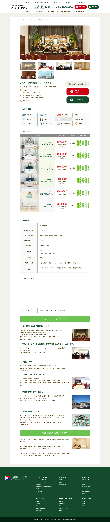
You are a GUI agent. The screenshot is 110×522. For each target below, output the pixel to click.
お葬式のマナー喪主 (63, 508)
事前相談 (38, 503)
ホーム (29, 12)
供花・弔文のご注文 (41, 2)
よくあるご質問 (39, 491)
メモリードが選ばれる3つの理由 (43, 480)
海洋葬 (60, 482)
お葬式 (27, 2)
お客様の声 (65, 12)
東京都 (83, 506)
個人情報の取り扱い (45, 519)
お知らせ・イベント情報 (62, 2)
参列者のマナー (62, 506)
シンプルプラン (85, 489)
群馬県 (83, 501)
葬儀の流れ (38, 506)
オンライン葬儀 (62, 484)
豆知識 (60, 510)
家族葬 (60, 480)
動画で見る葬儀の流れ (41, 508)
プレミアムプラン (86, 482)
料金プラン (40, 12)
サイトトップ (36, 519)
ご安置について (39, 489)
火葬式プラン (85, 493)
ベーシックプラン (86, 486)
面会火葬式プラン (86, 491)
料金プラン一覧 (85, 480)
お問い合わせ (80, 2)
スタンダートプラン (86, 484)
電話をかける (79, 91)
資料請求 (93, 7)
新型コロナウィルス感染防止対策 (43, 486)
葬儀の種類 (38, 510)
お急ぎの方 (81, 7)
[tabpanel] (55, 42)
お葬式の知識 (78, 12)
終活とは (61, 501)
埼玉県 (83, 503)
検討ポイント (39, 501)
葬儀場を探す (53, 12)
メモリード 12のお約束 (41, 482)
